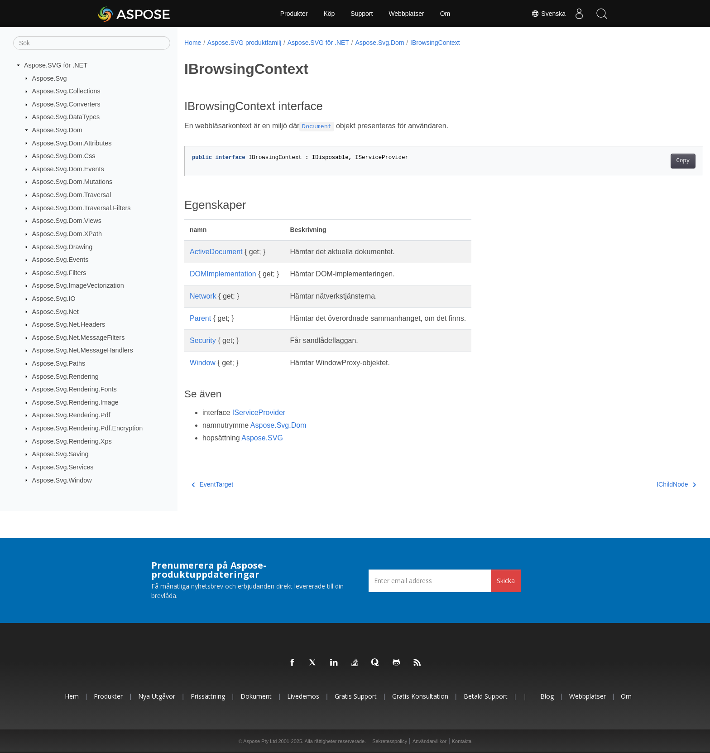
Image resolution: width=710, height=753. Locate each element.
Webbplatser (406, 13)
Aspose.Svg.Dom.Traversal (71, 194)
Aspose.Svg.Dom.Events (68, 169)
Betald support (486, 696)
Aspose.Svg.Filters (59, 272)
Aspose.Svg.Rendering (65, 376)
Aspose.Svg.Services (63, 467)
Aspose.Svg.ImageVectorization (78, 285)
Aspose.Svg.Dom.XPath (67, 233)
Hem (72, 696)
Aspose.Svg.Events (60, 259)
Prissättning (208, 696)
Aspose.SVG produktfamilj (244, 42)
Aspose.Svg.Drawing (62, 246)
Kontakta (461, 741)
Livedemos (303, 696)
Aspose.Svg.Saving (60, 454)
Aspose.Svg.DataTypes (66, 117)
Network (203, 296)
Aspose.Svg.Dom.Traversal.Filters (81, 208)
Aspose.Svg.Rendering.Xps (72, 440)
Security (203, 340)
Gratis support (356, 696)
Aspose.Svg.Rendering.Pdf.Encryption (87, 428)
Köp (329, 13)
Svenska (548, 14)
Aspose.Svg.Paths (59, 363)
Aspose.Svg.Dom (57, 130)
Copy (647, 161)
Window (203, 363)
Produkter (294, 13)
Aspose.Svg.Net (55, 311)
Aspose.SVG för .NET (55, 65)
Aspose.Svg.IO (54, 298)
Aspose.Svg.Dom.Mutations (72, 181)
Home (192, 42)
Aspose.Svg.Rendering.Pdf (71, 415)
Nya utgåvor (156, 696)
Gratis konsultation (420, 696)
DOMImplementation (223, 274)
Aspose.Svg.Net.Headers (69, 324)
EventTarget (212, 484)
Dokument (256, 696)
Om (445, 13)
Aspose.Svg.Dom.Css (64, 155)
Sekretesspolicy (389, 741)
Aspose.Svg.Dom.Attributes (72, 142)
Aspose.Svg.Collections (66, 91)
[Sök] (91, 43)
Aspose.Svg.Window (62, 479)
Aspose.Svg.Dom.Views (66, 220)
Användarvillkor (429, 741)
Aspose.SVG (262, 438)
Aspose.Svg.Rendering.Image (75, 402)
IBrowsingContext (435, 42)
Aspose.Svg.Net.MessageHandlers (82, 350)
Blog (547, 696)
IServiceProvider (258, 412)
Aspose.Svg (49, 78)
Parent (200, 318)
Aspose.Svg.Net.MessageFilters (78, 337)
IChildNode (640, 484)
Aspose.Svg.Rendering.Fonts (74, 389)
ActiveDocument (216, 252)
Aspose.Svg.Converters (66, 104)
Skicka (506, 580)
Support (361, 13)
